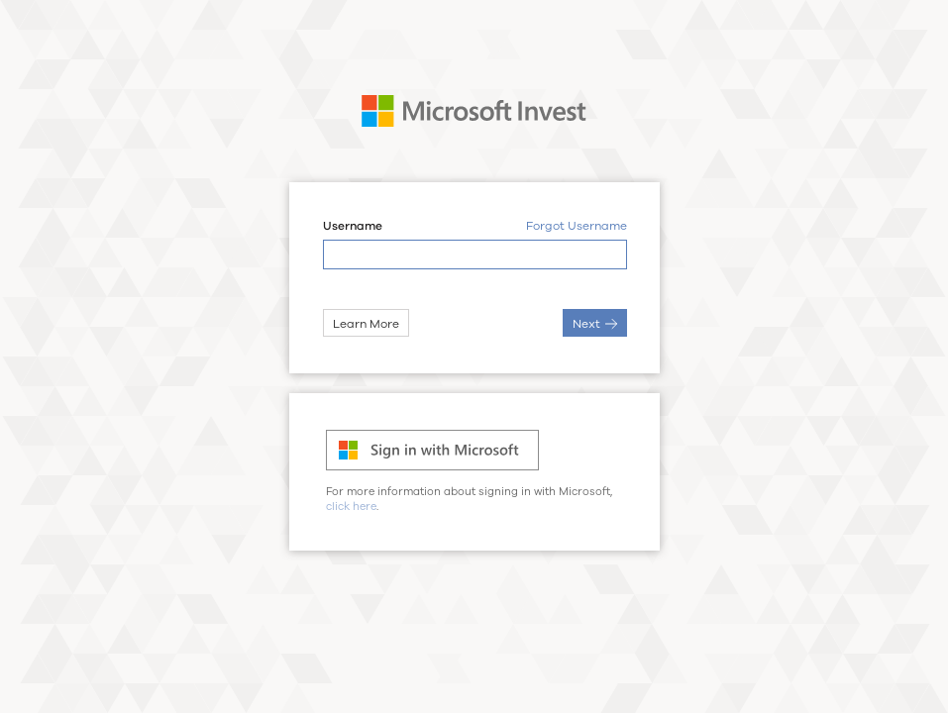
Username (351, 226)
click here (351, 506)
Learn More (365, 324)
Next (594, 324)
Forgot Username (575, 226)
